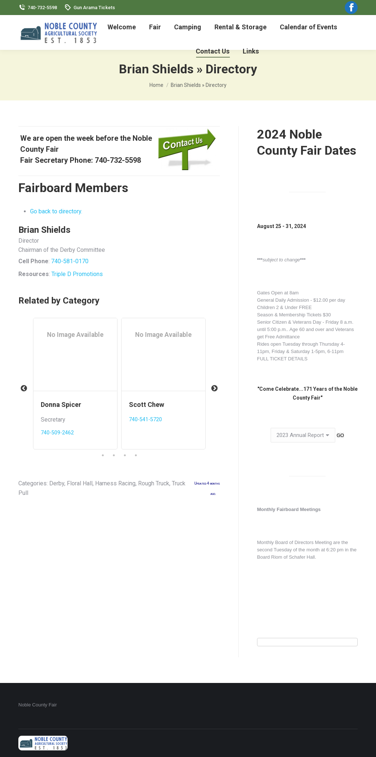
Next (214, 388)
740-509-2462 (57, 433)
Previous (24, 388)
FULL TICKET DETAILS (282, 358)
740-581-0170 (69, 261)
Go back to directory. (56, 211)
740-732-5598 (37, 7)
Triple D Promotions (77, 274)
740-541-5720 (145, 419)
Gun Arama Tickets (89, 7)
